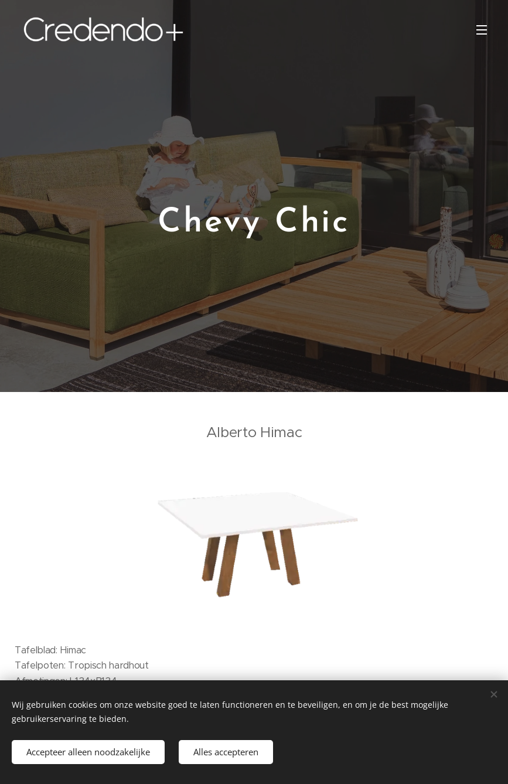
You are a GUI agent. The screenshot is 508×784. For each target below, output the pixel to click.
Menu (481, 29)
